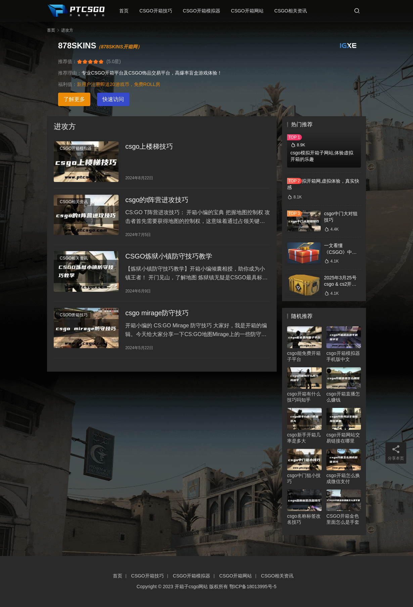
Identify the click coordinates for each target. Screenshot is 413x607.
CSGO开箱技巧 (157, 10)
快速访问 (113, 99)
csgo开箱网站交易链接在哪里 (343, 437)
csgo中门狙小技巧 (304, 478)
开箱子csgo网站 (191, 586)
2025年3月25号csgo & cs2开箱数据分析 (340, 284)
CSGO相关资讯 (292, 10)
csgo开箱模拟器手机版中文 (343, 356)
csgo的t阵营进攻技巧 (156, 201)
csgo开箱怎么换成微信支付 (343, 478)
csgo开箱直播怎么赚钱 (343, 397)
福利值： (67, 84)
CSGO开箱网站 (249, 10)
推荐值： (67, 61)
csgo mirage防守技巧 (157, 317)
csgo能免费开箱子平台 (304, 356)
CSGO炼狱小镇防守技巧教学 (168, 259)
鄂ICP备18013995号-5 (252, 586)
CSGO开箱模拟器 (203, 10)
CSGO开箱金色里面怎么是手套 (342, 519)
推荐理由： (70, 73)
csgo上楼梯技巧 (149, 147)
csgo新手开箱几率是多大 (304, 437)
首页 (126, 10)
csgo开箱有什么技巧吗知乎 (304, 397)
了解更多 (74, 99)
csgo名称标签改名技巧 (304, 519)
